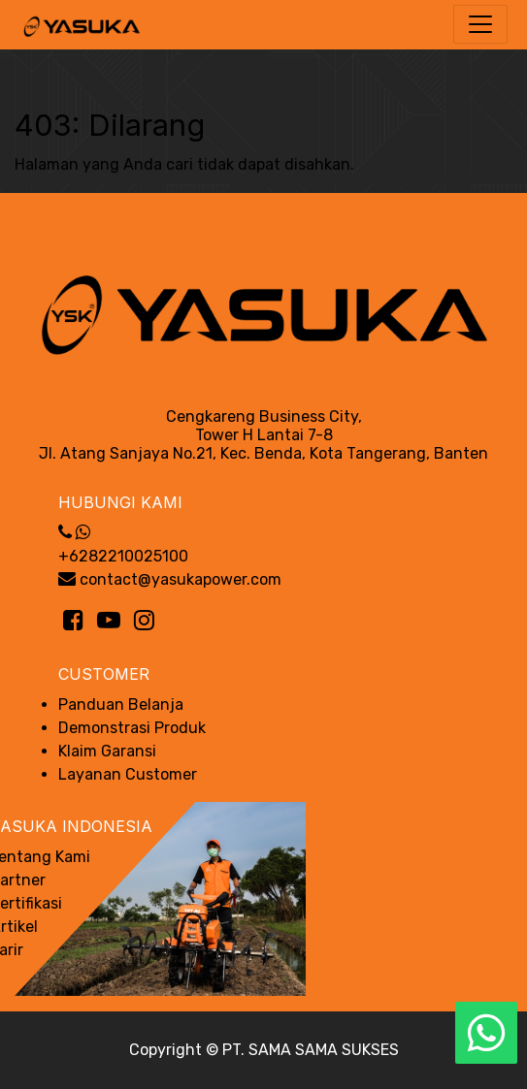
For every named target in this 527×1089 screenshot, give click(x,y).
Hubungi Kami (120, 502)
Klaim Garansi (107, 751)
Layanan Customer (127, 774)
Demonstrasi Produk (132, 728)
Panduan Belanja (120, 704)
